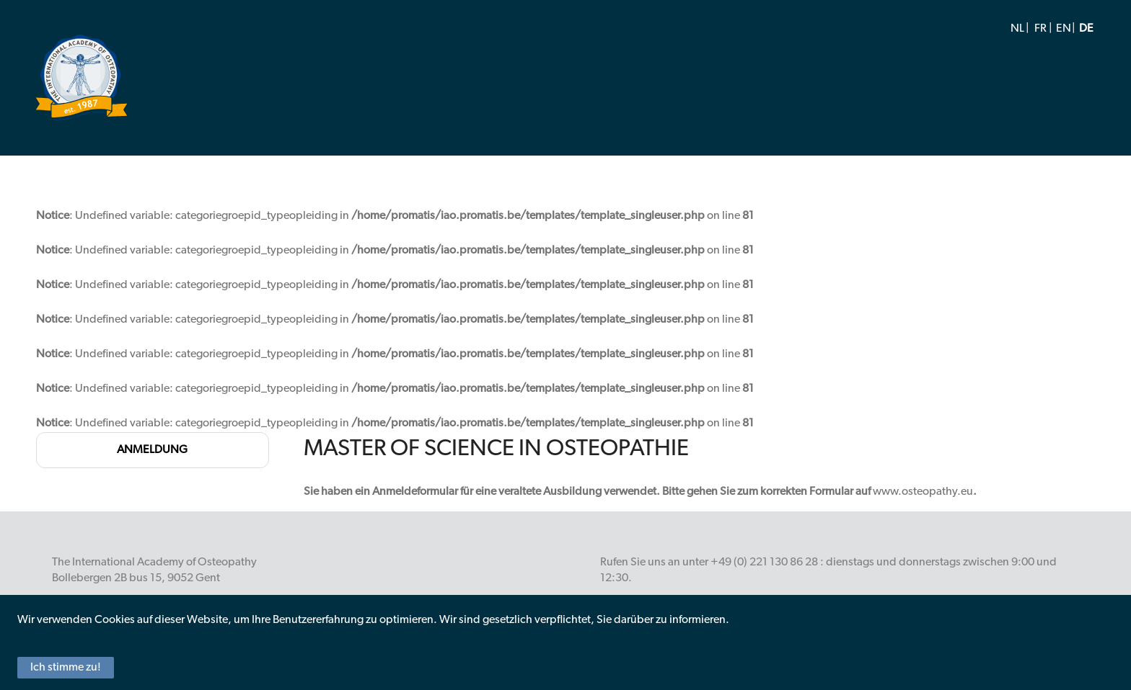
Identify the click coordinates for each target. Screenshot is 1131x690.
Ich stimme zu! (65, 667)
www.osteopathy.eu (923, 492)
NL (1017, 29)
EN (1063, 29)
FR (1040, 29)
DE (1086, 29)
